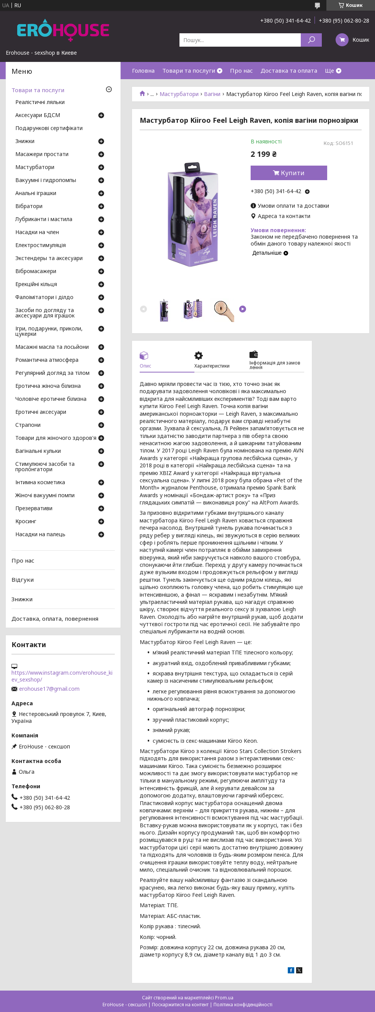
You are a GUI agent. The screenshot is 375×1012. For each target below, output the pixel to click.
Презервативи (33, 509)
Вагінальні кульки (38, 451)
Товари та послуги (188, 70)
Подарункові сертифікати (49, 128)
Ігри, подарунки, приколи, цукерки (49, 331)
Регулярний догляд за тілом (52, 373)
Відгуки (22, 579)
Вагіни (212, 94)
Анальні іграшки (35, 193)
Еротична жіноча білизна (48, 386)
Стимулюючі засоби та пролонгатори (45, 467)
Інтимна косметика (40, 483)
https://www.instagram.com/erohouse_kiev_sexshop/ (61, 676)
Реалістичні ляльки (40, 102)
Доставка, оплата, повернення (54, 618)
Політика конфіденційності (243, 1004)
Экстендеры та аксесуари (49, 258)
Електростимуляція (40, 245)
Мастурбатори (179, 94)
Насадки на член (37, 232)
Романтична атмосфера (46, 360)
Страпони (28, 425)
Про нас (241, 70)
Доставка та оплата (289, 70)
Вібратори (28, 206)
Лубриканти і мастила (43, 219)
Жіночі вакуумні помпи (45, 496)
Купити (293, 173)
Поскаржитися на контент (180, 1004)
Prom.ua (224, 997)
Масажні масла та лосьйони (52, 347)
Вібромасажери (35, 271)
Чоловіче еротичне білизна (50, 399)
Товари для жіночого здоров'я (55, 438)
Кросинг (25, 522)
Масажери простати (41, 154)
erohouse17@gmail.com (49, 688)
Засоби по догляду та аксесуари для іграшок (45, 313)
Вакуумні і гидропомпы (45, 180)
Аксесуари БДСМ (37, 115)
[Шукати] (311, 40)
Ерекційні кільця (36, 284)
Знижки (24, 141)
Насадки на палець (40, 535)
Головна (143, 70)
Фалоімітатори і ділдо (44, 297)
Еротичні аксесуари (40, 412)
